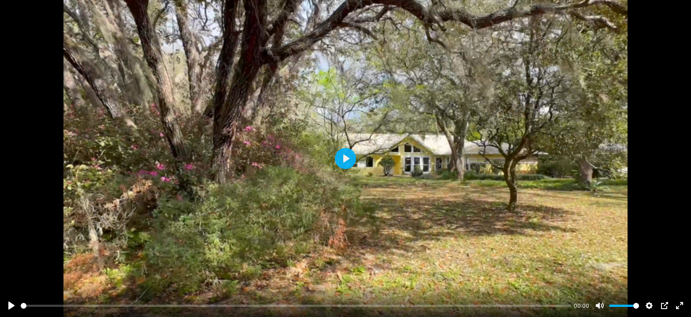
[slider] (296, 306)
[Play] (11, 306)
